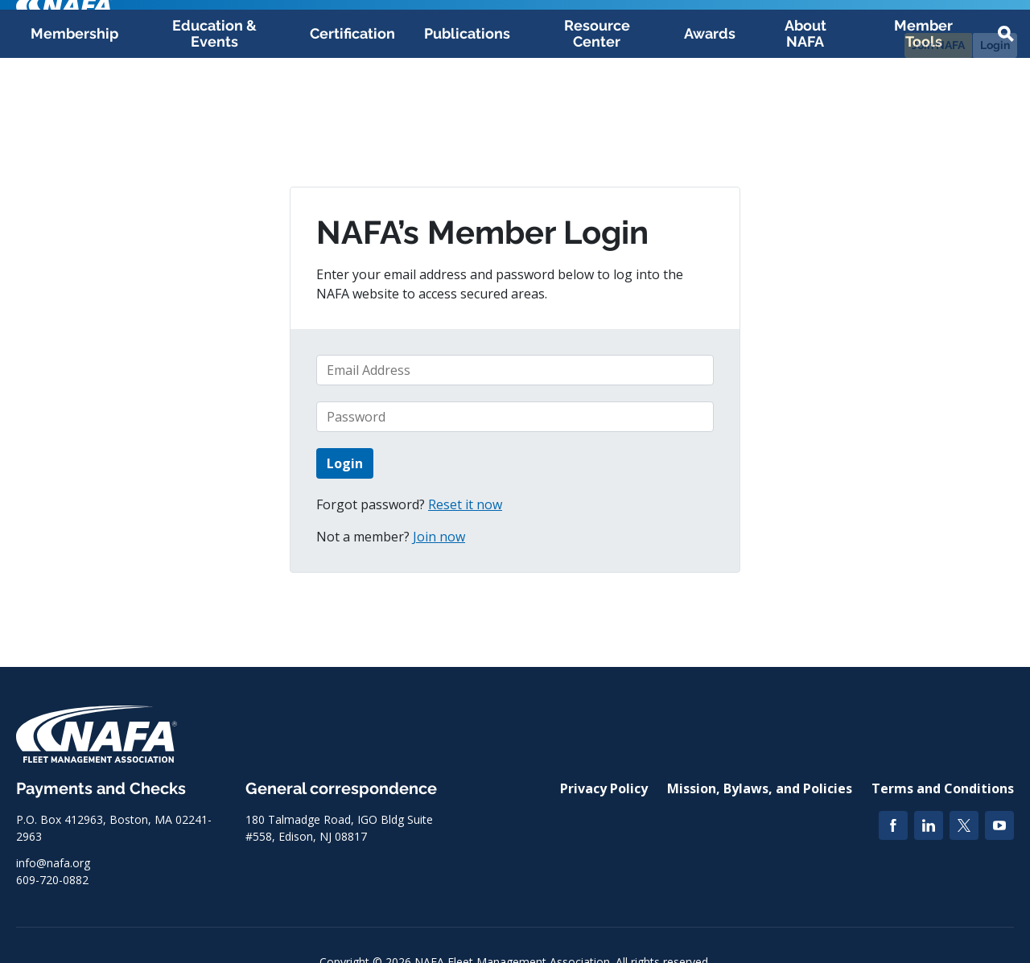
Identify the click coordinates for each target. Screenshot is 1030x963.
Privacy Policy (604, 788)
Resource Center (597, 113)
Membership (74, 113)
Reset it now (465, 504)
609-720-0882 (52, 879)
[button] (1006, 114)
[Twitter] (964, 825)
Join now (439, 536)
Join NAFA (938, 45)
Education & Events (214, 113)
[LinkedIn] (928, 825)
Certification (352, 113)
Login (995, 45)
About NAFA (805, 113)
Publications (467, 113)
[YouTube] (999, 825)
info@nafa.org (53, 862)
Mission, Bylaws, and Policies (759, 788)
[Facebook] (893, 825)
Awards (709, 113)
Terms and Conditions (942, 788)
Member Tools (923, 113)
